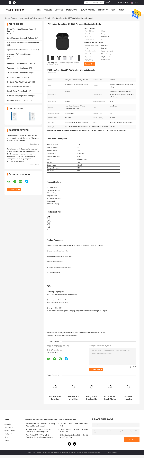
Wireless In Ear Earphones (17, 68)
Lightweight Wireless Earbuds (19, 63)
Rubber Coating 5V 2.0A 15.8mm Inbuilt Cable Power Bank (74, 436)
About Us (59, 10)
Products (48, 10)
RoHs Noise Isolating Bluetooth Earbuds (62, 332)
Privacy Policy (32, 452)
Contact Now (89, 64)
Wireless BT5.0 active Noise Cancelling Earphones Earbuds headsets (73, 398)
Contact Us (103, 10)
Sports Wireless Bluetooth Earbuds (21, 50)
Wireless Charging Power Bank (19, 96)
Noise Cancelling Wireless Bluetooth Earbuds (34, 18)
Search (107, 3)
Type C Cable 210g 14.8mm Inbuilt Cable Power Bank (74, 430)
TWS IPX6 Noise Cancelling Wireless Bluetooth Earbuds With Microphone (55, 398)
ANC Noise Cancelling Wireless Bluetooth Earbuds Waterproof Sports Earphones (128, 398)
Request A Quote (123, 2)
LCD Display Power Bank (17, 86)
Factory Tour (72, 10)
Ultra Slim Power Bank (16, 77)
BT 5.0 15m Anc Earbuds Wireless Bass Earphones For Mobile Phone (110, 398)
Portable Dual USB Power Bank (19, 82)
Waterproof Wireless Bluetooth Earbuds (23, 43)
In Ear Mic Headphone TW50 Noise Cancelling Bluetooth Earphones (38, 430)
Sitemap (7, 440)
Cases (121, 10)
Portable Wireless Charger (17, 100)
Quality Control (88, 10)
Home (38, 10)
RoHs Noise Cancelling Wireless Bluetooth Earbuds (90, 332)
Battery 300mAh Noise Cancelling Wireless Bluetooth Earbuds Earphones (91, 398)
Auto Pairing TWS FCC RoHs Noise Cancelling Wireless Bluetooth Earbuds (39, 436)
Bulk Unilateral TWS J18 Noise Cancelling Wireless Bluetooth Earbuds (40, 425)
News (113, 10)
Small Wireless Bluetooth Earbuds (20, 38)
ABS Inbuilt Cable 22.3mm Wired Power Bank (74, 425)
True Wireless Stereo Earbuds (19, 73)
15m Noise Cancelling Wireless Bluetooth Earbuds (62, 335)
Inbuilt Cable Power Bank (17, 91)
